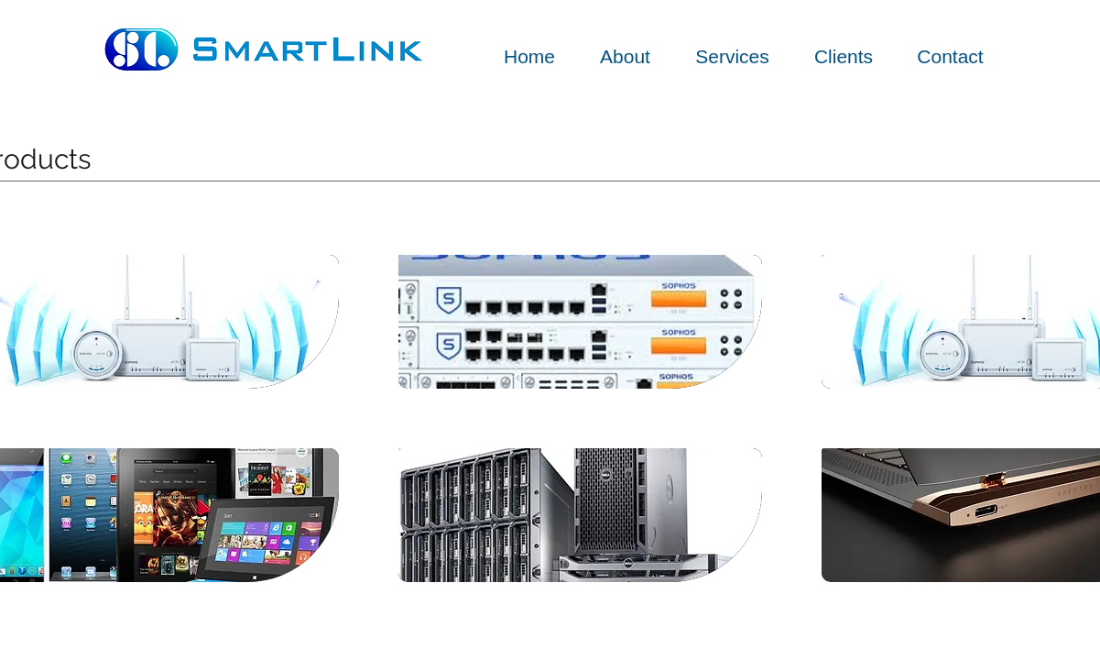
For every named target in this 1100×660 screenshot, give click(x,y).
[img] (580, 322)
